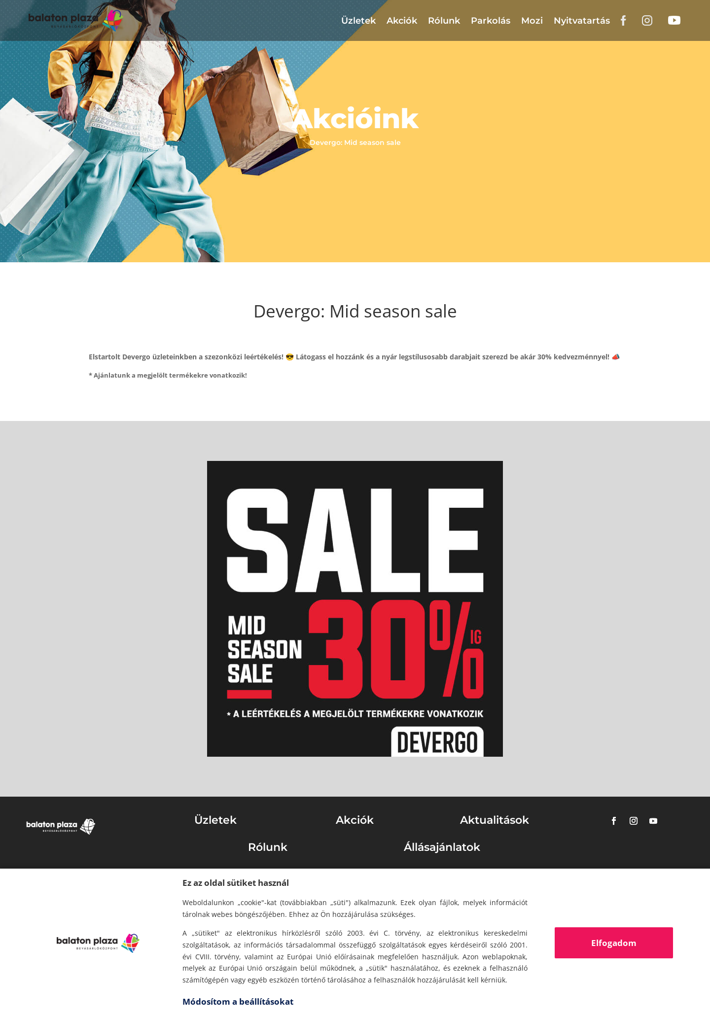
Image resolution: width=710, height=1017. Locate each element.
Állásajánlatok (442, 847)
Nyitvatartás (582, 20)
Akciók (402, 20)
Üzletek (358, 20)
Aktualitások (494, 820)
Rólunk (444, 20)
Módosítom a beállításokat (237, 1001)
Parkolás (490, 20)
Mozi (532, 20)
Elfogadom (614, 942)
